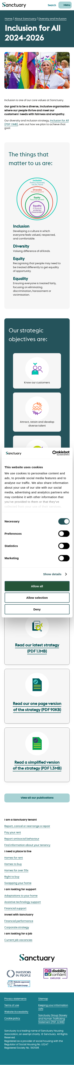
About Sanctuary (25, 19)
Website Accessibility (16, 1012)
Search (52, 5)
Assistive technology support (22, 902)
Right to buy (11, 877)
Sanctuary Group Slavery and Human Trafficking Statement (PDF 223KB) (52, 1018)
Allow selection (37, 597)
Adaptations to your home (20, 896)
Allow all (37, 586)
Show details (52, 574)
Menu (67, 5)
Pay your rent (12, 832)
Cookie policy (12, 1018)
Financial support (15, 908)
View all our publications (37, 798)
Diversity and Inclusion (52, 19)
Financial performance (18, 921)
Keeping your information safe (53, 1007)
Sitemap (43, 999)
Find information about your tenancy (27, 845)
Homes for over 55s (16, 870)
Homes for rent (13, 858)
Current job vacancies (18, 940)
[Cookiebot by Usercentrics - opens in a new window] (52, 453)
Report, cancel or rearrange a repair (27, 826)
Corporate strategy (16, 927)
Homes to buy (13, 864)
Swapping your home (17, 883)
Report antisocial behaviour (21, 839)
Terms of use (11, 1005)
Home (8, 19)
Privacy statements (15, 999)
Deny (37, 609)
